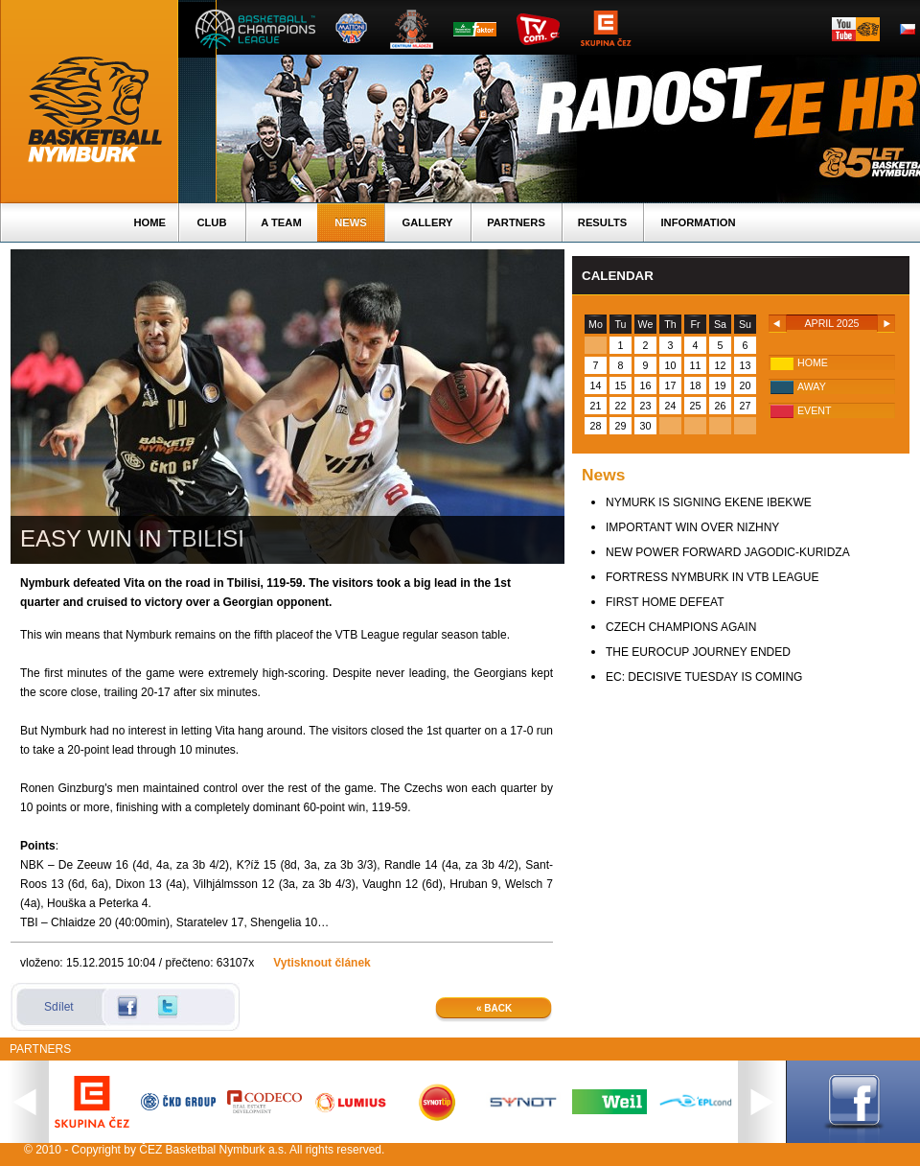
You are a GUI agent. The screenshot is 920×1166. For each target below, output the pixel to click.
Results (602, 222)
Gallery (427, 222)
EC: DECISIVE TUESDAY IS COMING (704, 677)
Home (149, 222)
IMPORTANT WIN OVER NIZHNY (692, 527)
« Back (494, 1008)
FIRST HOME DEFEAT (665, 602)
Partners (516, 222)
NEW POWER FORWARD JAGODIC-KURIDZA (728, 552)
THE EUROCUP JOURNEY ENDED (698, 652)
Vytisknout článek (322, 962)
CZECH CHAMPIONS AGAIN (681, 627)
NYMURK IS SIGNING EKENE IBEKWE (709, 502)
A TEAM (281, 222)
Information (697, 222)
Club (211, 222)
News (350, 222)
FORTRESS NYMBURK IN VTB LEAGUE (712, 577)
